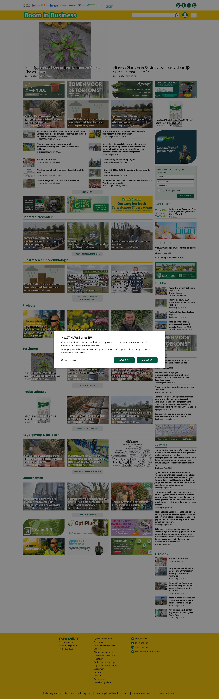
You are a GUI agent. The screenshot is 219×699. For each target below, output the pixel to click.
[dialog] (109, 349)
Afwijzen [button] (124, 360)
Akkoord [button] (147, 360)
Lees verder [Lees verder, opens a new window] (79, 352)
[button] (68, 360)
